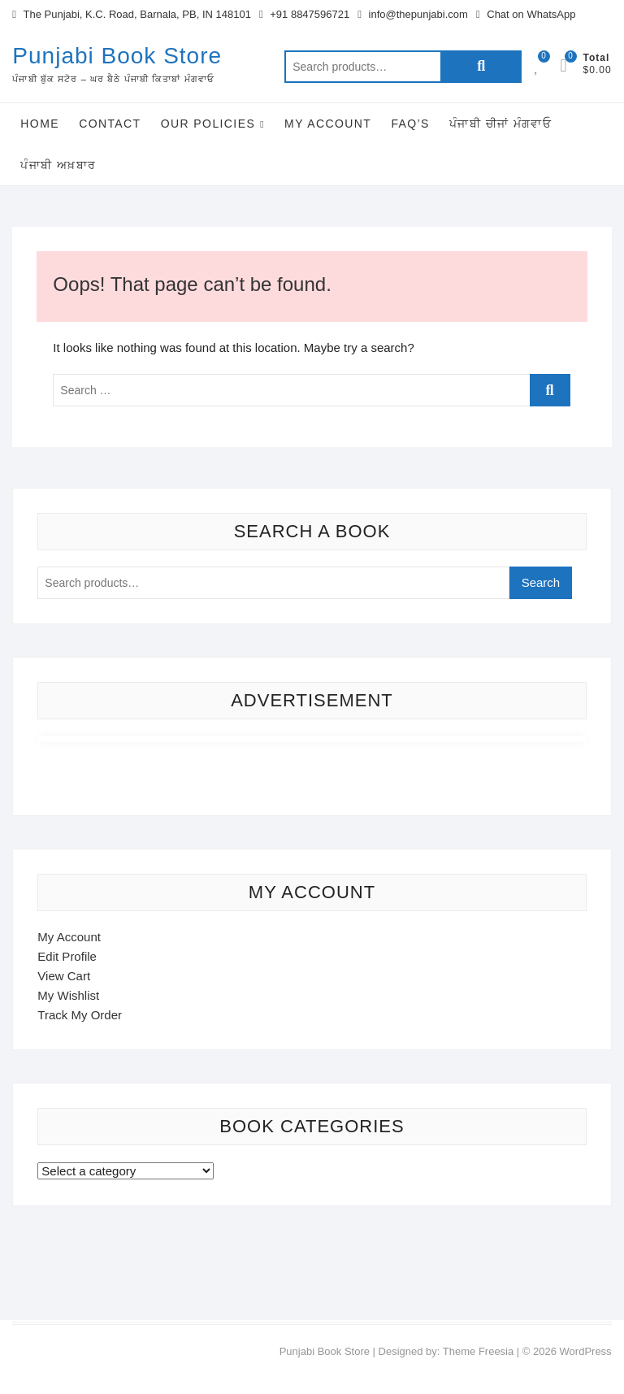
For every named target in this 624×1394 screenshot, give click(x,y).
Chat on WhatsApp (525, 14)
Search (481, 66)
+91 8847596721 (304, 14)
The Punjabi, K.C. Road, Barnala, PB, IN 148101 (131, 14)
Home (39, 123)
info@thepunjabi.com (413, 14)
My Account (327, 123)
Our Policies (208, 123)
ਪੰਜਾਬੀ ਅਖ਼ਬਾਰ (58, 165)
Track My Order (79, 1015)
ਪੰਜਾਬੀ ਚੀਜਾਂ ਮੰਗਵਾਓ (500, 123)
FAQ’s (410, 123)
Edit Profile (67, 956)
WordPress (586, 1351)
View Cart (63, 976)
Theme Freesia (478, 1351)
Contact (110, 123)
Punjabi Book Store (117, 55)
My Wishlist (68, 995)
